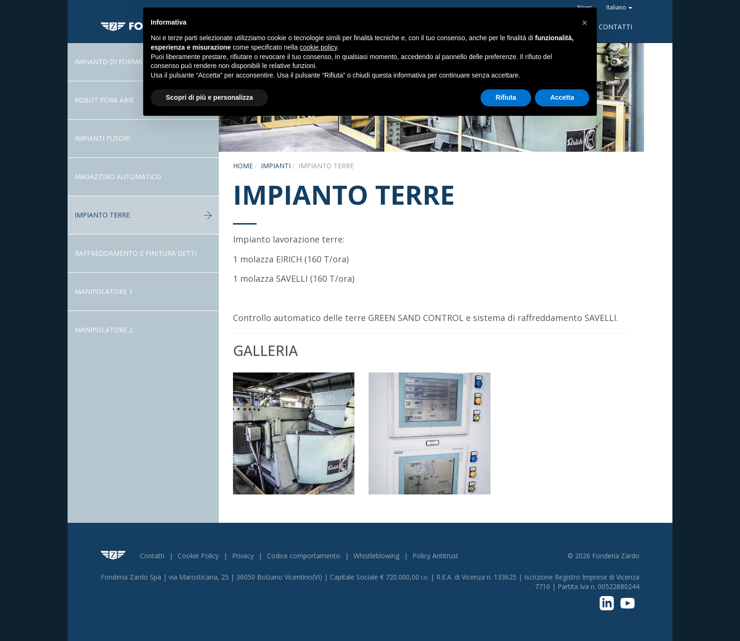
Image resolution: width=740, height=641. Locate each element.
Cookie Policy (198, 555)
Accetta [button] (562, 97)
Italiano (619, 7)
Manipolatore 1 (104, 291)
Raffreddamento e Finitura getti (136, 253)
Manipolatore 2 (104, 329)
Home (243, 165)
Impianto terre (143, 214)
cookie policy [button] (318, 47)
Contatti (615, 26)
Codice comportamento (303, 555)
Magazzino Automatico (118, 176)
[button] (584, 22)
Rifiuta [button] (506, 97)
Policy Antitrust (435, 555)
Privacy (243, 555)
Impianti (276, 165)
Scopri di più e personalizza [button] (209, 97)
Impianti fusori (102, 138)
